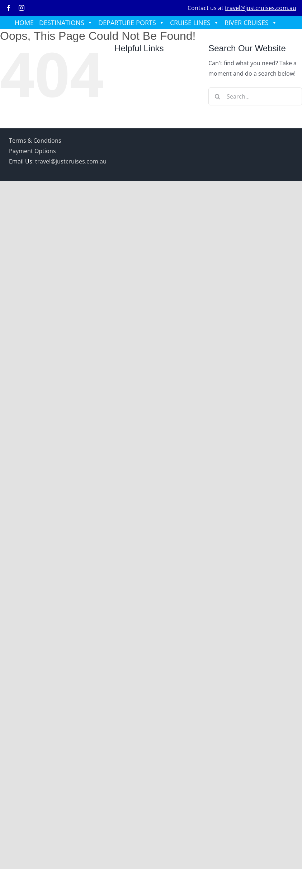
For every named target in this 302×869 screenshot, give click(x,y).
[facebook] (8, 8)
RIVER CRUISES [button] (251, 22)
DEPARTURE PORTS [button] (131, 22)
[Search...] (255, 96)
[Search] (217, 96)
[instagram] (21, 8)
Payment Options (32, 151)
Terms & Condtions (35, 140)
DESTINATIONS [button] (66, 22)
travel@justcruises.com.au (260, 8)
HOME (24, 22)
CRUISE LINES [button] (194, 22)
